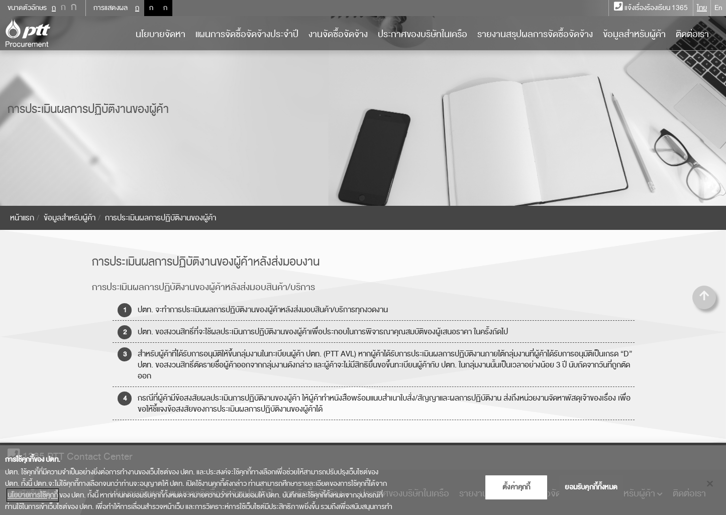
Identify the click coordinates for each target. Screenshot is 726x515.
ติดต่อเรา (692, 34)
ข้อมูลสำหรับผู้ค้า (634, 34)
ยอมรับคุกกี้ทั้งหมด (591, 491)
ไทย (702, 8)
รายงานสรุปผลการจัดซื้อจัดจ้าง (535, 34)
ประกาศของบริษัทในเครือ (422, 34)
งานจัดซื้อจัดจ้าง (338, 34)
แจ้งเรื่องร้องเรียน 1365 (651, 8)
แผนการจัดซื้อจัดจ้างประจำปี (246, 34)
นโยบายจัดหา (160, 34)
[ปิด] (710, 488)
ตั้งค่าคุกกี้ (516, 491)
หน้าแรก (22, 218)
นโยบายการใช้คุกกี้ (33, 500)
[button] (704, 297)
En (718, 8)
